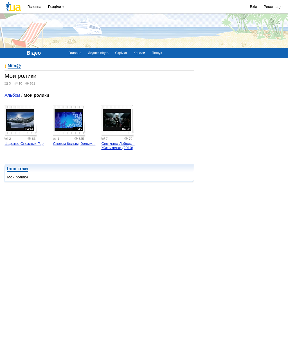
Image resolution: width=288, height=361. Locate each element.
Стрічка (121, 53)
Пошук (157, 53)
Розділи (54, 7)
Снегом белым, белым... (74, 143)
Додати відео (98, 53)
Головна (34, 7)
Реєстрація (273, 7)
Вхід (253, 7)
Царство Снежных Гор (24, 143)
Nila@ (14, 66)
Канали (139, 53)
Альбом (12, 95)
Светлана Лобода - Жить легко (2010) (117, 145)
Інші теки (17, 168)
